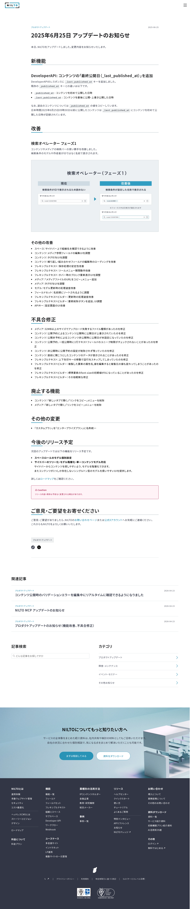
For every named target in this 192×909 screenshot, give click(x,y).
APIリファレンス (121, 821)
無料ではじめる (155, 846)
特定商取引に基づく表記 (105, 877)
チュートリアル (121, 805)
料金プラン (16, 842)
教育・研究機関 (87, 801)
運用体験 (15, 792)
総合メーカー (86, 805)
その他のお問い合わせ (159, 801)
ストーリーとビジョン (21, 816)
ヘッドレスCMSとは (20, 812)
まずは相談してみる (76, 754)
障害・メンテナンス (108, 664)
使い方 (117, 801)
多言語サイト (52, 841)
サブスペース (52, 814)
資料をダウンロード (113, 754)
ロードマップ (47, 477)
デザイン (15, 821)
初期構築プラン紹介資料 (160, 823)
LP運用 (49, 850)
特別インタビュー (122, 816)
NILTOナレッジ (121, 830)
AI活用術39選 (155, 828)
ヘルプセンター (121, 792)
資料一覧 (152, 815)
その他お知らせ (107, 681)
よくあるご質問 (121, 809)
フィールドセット (53, 801)
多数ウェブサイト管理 (21, 796)
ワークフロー (52, 823)
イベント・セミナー (108, 672)
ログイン (152, 841)
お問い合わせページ (86, 518)
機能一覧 (50, 792)
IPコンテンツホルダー (90, 792)
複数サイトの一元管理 (56, 854)
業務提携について (156, 796)
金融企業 (84, 796)
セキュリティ (17, 801)
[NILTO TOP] (12, 7)
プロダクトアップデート (40, 27)
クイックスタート (122, 796)
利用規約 (85, 877)
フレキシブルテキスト (56, 805)
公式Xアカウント (113, 518)
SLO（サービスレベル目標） (134, 877)
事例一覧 (84, 819)
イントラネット (52, 845)
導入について (154, 792)
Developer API (53, 818)
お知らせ (118, 825)
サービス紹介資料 (156, 819)
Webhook (51, 827)
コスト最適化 (17, 805)
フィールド (50, 796)
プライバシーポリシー (65, 877)
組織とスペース (53, 809)
